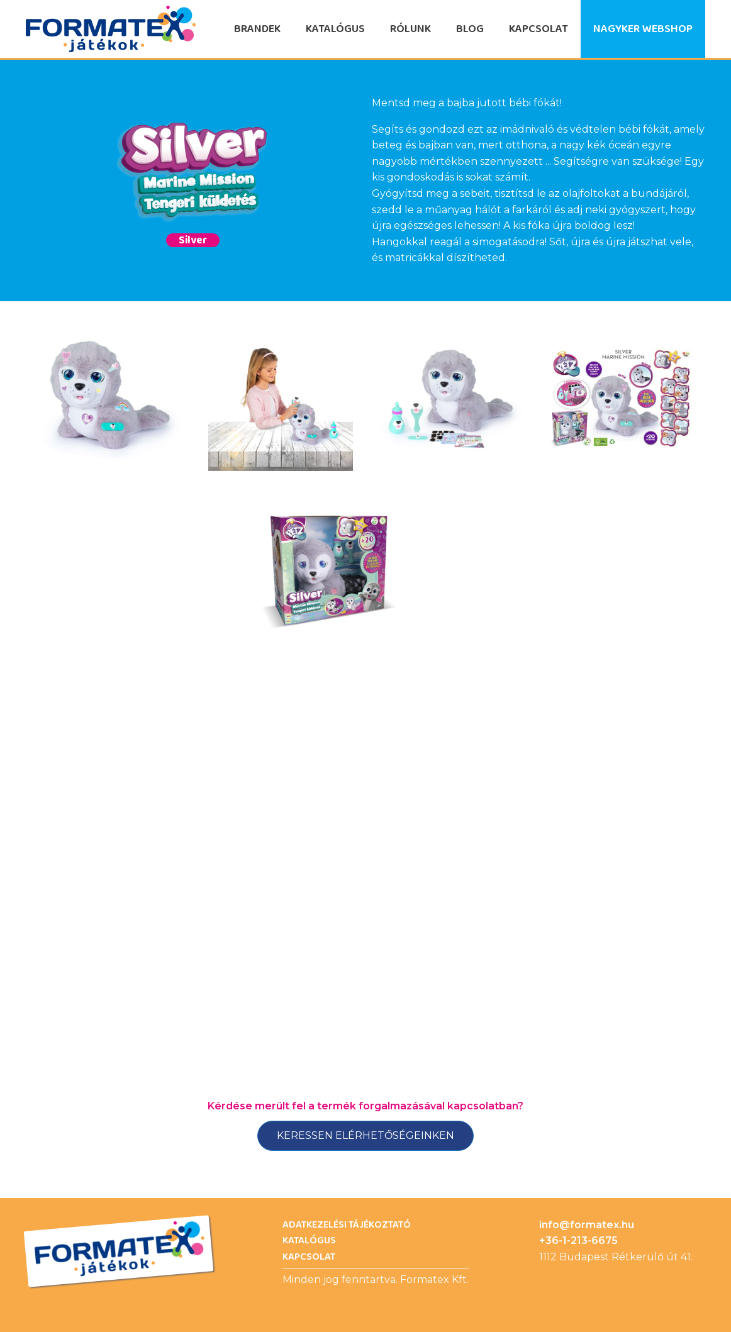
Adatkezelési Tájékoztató (346, 1225)
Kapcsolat (538, 29)
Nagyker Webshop (643, 29)
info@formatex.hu (586, 1225)
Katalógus (335, 29)
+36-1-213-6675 (578, 1240)
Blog (470, 29)
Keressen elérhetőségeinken (365, 1135)
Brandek (257, 29)
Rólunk (410, 29)
